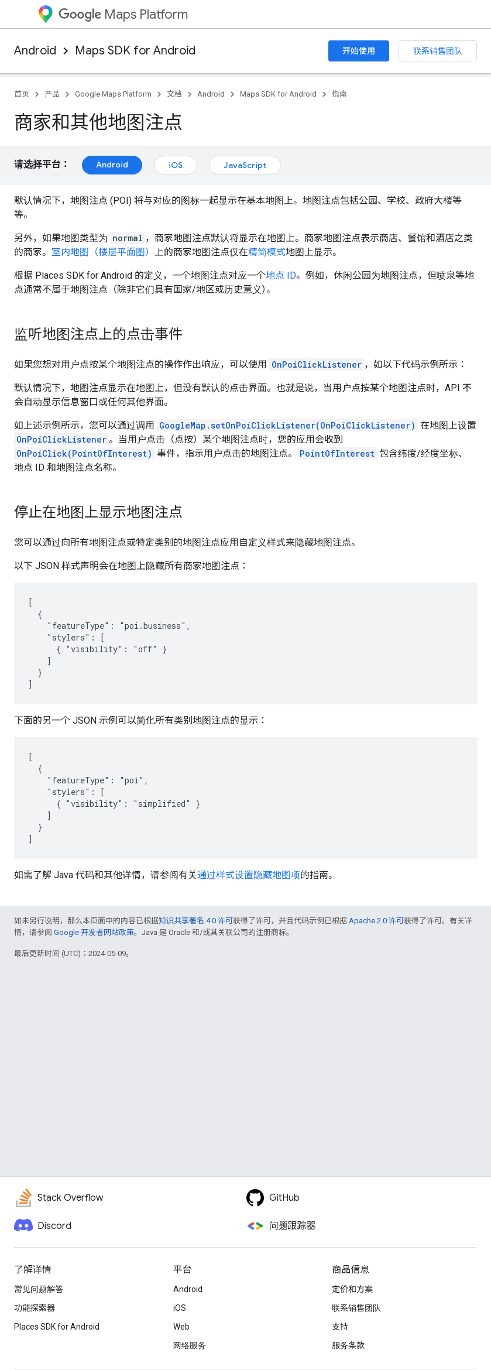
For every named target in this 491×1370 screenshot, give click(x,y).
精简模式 (267, 252)
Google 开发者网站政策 (94, 932)
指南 (339, 94)
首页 (21, 94)
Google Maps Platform (113, 94)
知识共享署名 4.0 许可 (196, 920)
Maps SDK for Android (135, 50)
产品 (52, 94)
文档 (174, 94)
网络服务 (189, 1345)
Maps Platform (123, 14)
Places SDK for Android (56, 1326)
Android (35, 50)
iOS (176, 165)
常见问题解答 (38, 1289)
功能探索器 (34, 1308)
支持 (340, 1326)
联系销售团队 (437, 51)
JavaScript (245, 165)
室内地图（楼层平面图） (102, 252)
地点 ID (281, 275)
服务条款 (348, 1345)
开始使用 (358, 51)
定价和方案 (352, 1289)
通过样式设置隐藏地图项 (248, 875)
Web (181, 1326)
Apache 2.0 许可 (376, 920)
